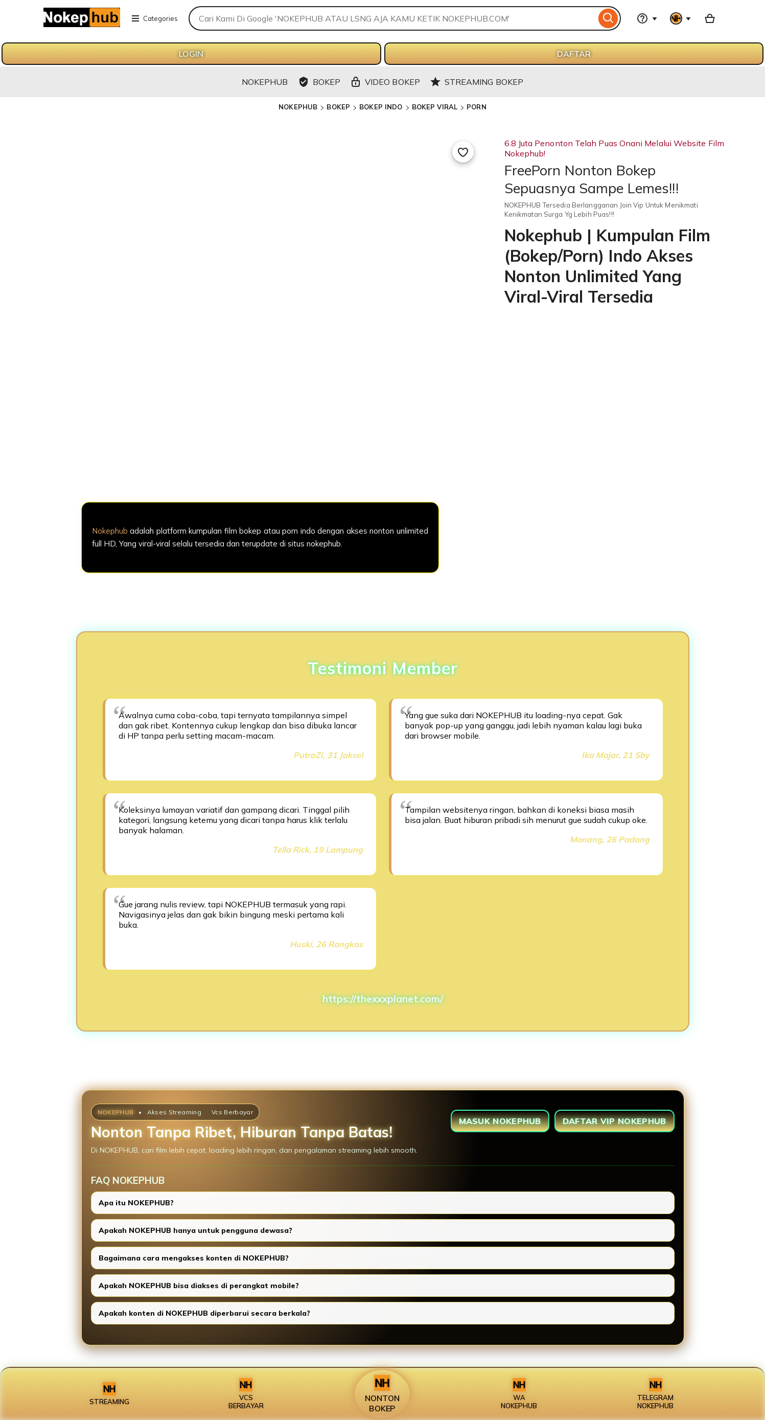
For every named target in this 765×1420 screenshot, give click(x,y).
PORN (476, 107)
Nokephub (110, 531)
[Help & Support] (647, 18)
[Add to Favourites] (463, 152)
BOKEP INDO (380, 107)
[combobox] (392, 18)
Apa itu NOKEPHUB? (136, 1202)
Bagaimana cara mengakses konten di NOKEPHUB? (194, 1258)
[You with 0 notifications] (681, 18)
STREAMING (109, 1394)
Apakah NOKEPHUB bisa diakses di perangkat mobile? (199, 1285)
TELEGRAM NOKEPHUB (655, 1394)
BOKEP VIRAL (434, 107)
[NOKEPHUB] (260, 448)
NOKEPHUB (298, 107)
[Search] (608, 18)
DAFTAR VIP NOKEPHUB (614, 1121)
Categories (154, 18)
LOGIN (191, 54)
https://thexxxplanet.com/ (382, 999)
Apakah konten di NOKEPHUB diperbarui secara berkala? (204, 1313)
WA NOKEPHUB (519, 1394)
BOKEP (338, 107)
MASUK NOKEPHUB (500, 1121)
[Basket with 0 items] (710, 18)
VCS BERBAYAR (246, 1394)
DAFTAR (574, 54)
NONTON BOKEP (382, 1394)
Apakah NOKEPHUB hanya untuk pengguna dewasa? (195, 1230)
